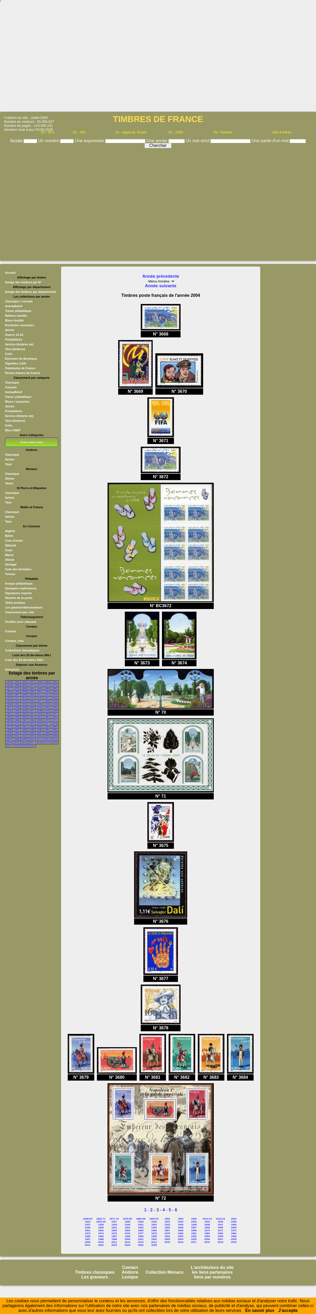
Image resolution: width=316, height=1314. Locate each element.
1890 (47, 688)
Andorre (130, 1272)
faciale (17, 140)
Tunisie (10, 574)
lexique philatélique (19, 583)
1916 (9, 698)
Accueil (10, 272)
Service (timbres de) (19, 344)
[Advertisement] (158, 57)
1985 (54, 726)
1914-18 (207, 1218)
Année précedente (160, 276)
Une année (158, 140)
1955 (39, 713)
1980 (17, 726)
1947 (32, 710)
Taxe (8, 464)
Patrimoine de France (20, 368)
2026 (154, 1244)
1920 (39, 698)
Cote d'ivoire (14, 540)
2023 (24, 745)
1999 (54, 733)
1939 (24, 707)
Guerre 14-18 (14, 334)
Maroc (9, 554)
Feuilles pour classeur (20, 621)
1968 (32, 720)
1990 (39, 729)
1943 (54, 707)
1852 (24, 682)
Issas (8, 550)
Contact (10, 631)
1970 (47, 720)
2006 (54, 736)
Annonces (12, 669)
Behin (9, 535)
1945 (17, 710)
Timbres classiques (94, 1272)
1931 (17, 704)
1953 (24, 713)
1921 (47, 698)
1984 (47, 726)
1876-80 (127, 1218)
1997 (39, 733)
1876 (54, 685)
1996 (32, 733)
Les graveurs (95, 1277)
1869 (24, 685)
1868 (17, 685)
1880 (24, 688)
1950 (54, 710)
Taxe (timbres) (15, 349)
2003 (32, 736)
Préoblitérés (13, 339)
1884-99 (141, 1218)
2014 (9, 742)
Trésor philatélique (18, 310)
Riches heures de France (22, 373)
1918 (24, 698)
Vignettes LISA (15, 363)
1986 (9, 729)
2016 (24, 742)
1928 (47, 701)
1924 (17, 701)
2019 (47, 742)
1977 (47, 723)
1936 (54, 704)
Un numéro (49, 140)
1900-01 (154, 1218)
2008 (17, 739)
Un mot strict (198, 140)
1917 (17, 698)
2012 (47, 739)
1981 (24, 726)
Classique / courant (18, 301)
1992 (54, 729)
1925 (24, 701)
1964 (54, 717)
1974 (24, 723)
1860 (47, 682)
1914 (47, 694)
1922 (54, 698)
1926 (32, 701)
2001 (17, 736)
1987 (17, 729)
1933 (32, 704)
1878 (17, 688)
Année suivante (160, 286)
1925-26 (101, 1221)
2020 (54, 742)
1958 (9, 717)
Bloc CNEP (12, 430)
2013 (54, 739)
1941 (39, 707)
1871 (39, 685)
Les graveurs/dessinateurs (24, 607)
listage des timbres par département (30, 291)
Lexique (130, 1277)
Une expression (90, 140)
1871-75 (114, 1218)
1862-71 (101, 1218)
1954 (32, 713)
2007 (9, 739)
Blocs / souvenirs (17, 401)
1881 (32, 688)
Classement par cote (19, 612)
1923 (9, 701)
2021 (9, 745)
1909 (32, 694)
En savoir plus (259, 1310)
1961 (32, 717)
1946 (24, 710)
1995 (24, 733)
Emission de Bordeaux (21, 358)
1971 (54, 720)
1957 (54, 713)
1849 (9, 682)
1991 (47, 729)
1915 (54, 694)
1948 (39, 710)
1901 (39, 691)
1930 (9, 704)
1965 (9, 720)
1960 (24, 717)
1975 (32, 723)
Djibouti (10, 545)
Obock (9, 559)
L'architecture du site (212, 1267)
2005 (47, 736)
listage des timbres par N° (23, 282)
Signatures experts (18, 593)
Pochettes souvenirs (19, 325)
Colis (8, 353)
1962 (39, 717)
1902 (47, 691)
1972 (9, 723)
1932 (24, 704)
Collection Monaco (164, 1272)
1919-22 (220, 1218)
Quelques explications (21, 588)
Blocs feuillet (14, 320)
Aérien (9, 330)
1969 (39, 720)
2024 (32, 745)
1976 (39, 723)
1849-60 (87, 1218)
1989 (32, 729)
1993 (9, 733)
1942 (47, 707)
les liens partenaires (212, 1272)
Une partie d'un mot (271, 140)
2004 (39, 736)
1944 (9, 710)
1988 (24, 729)
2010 (32, 739)
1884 (39, 688)
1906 (9, 694)
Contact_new (14, 640)
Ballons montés (16, 315)
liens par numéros (212, 1277)
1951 (9, 713)
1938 (17, 707)
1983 (39, 726)
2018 (39, 742)
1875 (47, 685)
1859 (39, 682)
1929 (54, 701)
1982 (32, 726)
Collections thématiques (22, 650)
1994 (17, 733)
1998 (47, 733)
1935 (47, 704)
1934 (39, 704)
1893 (9, 691)
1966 (17, 720)
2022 (17, 745)
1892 (54, 688)
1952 (17, 713)
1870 (32, 685)
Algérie (10, 531)
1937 (9, 707)
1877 (9, 688)
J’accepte (288, 1310)
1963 (47, 717)
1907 (17, 694)
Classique (12, 382)
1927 (39, 701)
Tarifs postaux (15, 602)
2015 (17, 742)
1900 (32, 691)
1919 (32, 698)
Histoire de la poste (18, 597)
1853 (32, 682)
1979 (9, 726)
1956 (47, 713)
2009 (24, 739)
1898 (24, 691)
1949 (47, 710)
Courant (10, 387)
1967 (24, 720)
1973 (17, 723)
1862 (54, 682)
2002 (24, 736)
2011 (39, 739)
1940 (32, 707)
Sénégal (10, 564)
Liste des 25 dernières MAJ (24, 660)
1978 (54, 723)
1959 (17, 717)
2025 (140, 1244)
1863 (9, 685)
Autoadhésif (13, 306)
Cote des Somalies (18, 569)
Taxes (9, 483)
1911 (39, 694)
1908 (24, 694)
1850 (17, 682)
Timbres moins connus (31, 442)
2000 (9, 736)
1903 (54, 691)
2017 (32, 742)
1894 (17, 691)
